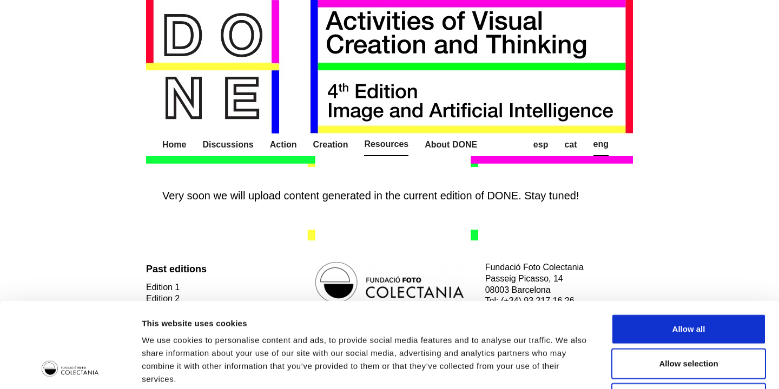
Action (283, 144)
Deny (689, 318)
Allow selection (688, 283)
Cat (570, 144)
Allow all (688, 248)
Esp (541, 144)
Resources (386, 144)
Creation (330, 144)
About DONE (451, 144)
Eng (601, 144)
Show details (568, 367)
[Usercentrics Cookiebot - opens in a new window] (70, 368)
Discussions (227, 144)
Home (174, 144)
